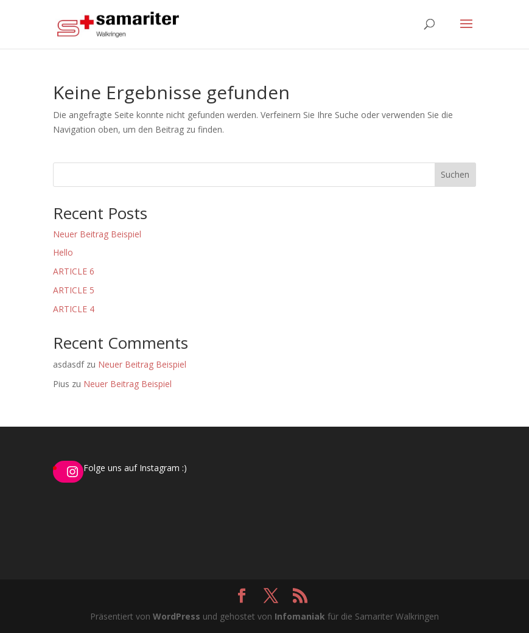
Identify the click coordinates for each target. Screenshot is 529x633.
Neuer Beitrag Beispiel (97, 234)
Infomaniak (300, 616)
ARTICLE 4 (73, 309)
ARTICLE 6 (73, 271)
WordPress (176, 616)
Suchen (455, 174)
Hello (63, 252)
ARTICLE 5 (73, 290)
